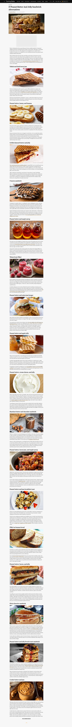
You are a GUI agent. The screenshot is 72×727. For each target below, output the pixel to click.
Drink (46, 1)
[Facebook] (50, 1)
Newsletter (65, 1)
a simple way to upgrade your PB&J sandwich (22, 523)
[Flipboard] (53, 1)
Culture (10, 4)
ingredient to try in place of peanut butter (29, 91)
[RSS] (60, 1)
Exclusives (27, 1)
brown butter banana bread (18, 555)
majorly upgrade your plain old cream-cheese (19, 399)
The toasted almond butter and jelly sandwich (18, 165)
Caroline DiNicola (12, 11)
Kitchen (39, 1)
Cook (43, 1)
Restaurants (33, 1)
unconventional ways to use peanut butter (30, 61)
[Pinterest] (55, 1)
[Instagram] (58, 1)
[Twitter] (51, 1)
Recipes (18, 1)
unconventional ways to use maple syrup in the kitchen (25, 244)
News (22, 1)
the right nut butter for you (34, 439)
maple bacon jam (22, 481)
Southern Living (35, 628)
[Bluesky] (56, 1)
